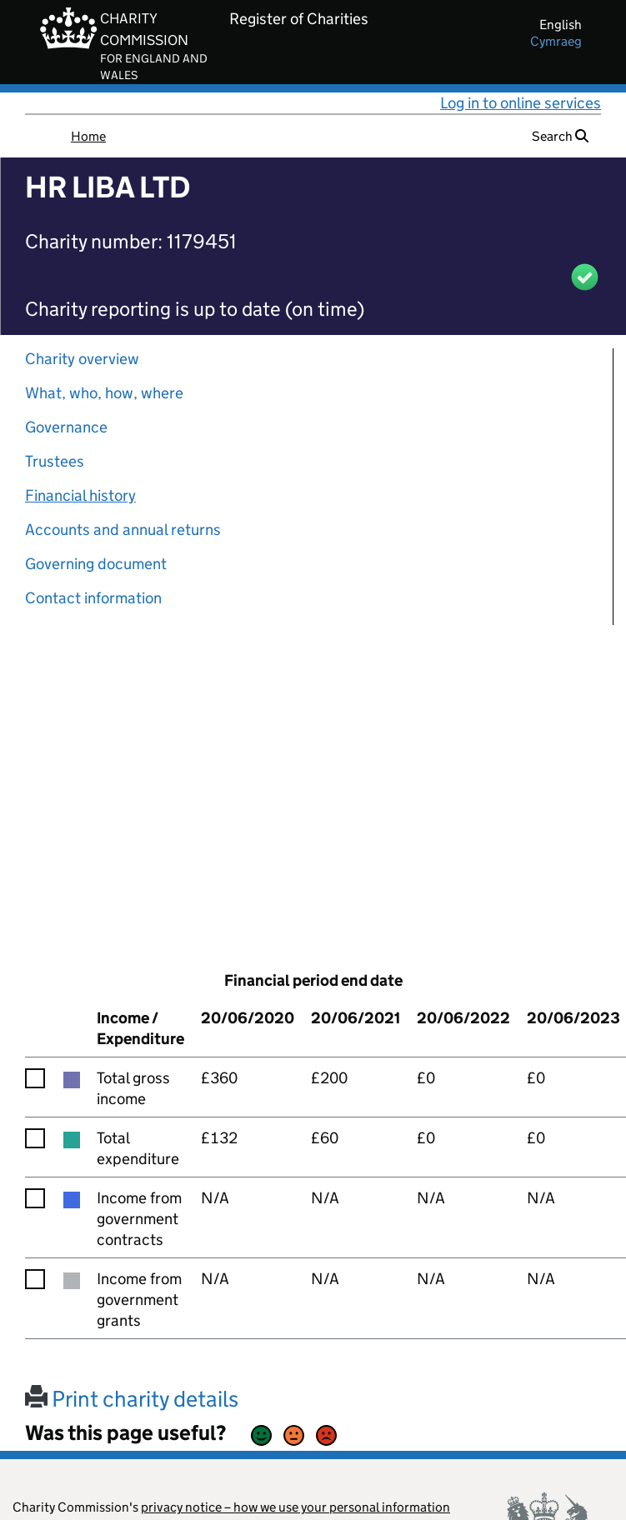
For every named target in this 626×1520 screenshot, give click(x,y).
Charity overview (82, 358)
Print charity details (131, 1398)
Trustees (54, 461)
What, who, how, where (104, 392)
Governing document (96, 563)
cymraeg (556, 41)
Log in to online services (520, 102)
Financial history (80, 495)
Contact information (93, 598)
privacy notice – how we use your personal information (295, 1507)
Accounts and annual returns (123, 529)
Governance (66, 427)
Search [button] (560, 136)
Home (88, 136)
